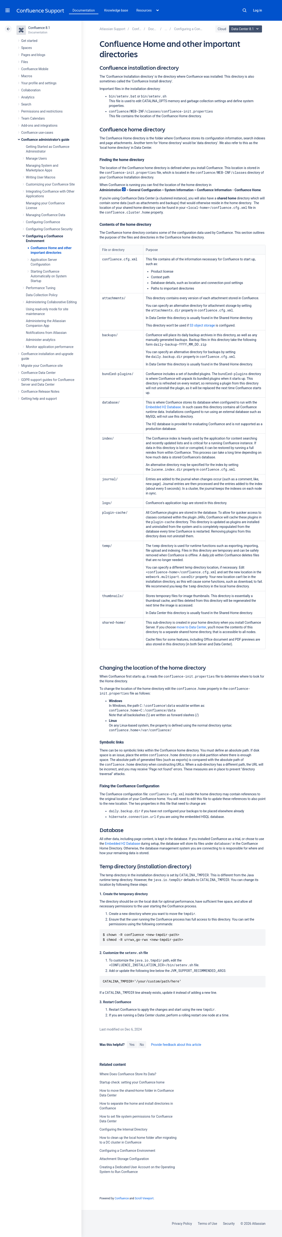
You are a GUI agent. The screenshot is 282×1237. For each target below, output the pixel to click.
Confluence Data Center (38, 373)
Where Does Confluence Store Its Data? (128, 1074)
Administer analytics (40, 340)
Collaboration (30, 90)
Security (229, 1223)
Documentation (84, 10)
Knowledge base (116, 10)
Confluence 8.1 (39, 28)
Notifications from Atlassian (46, 333)
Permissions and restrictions (42, 111)
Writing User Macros (40, 177)
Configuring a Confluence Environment (127, 1150)
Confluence (122, 1198)
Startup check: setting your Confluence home (132, 1082)
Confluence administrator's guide (45, 139)
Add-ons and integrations (39, 125)
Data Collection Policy (41, 295)
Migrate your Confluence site (42, 366)
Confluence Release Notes (40, 391)
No (142, 1045)
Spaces (26, 48)
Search (244, 10)
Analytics (27, 97)
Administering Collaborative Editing (51, 302)
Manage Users (36, 158)
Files (24, 62)
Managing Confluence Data (45, 215)
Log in (257, 10)
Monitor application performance (49, 347)
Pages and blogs (33, 55)
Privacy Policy (182, 1223)
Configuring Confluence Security (49, 229)
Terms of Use (207, 1223)
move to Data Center (191, 627)
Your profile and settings (38, 83)
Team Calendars (33, 118)
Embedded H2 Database (163, 407)
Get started (29, 41)
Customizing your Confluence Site (50, 184)
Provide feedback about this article (176, 1045)
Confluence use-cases (37, 132)
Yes (131, 1045)
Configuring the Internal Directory (123, 1129)
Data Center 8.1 (246, 29)
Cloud (222, 29)
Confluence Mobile (34, 69)
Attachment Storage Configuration (124, 1159)
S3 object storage (202, 325)
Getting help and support (39, 398)
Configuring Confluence (43, 222)
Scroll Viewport (144, 1198)
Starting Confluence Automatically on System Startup (49, 276)
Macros (26, 76)
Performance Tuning (40, 288)
